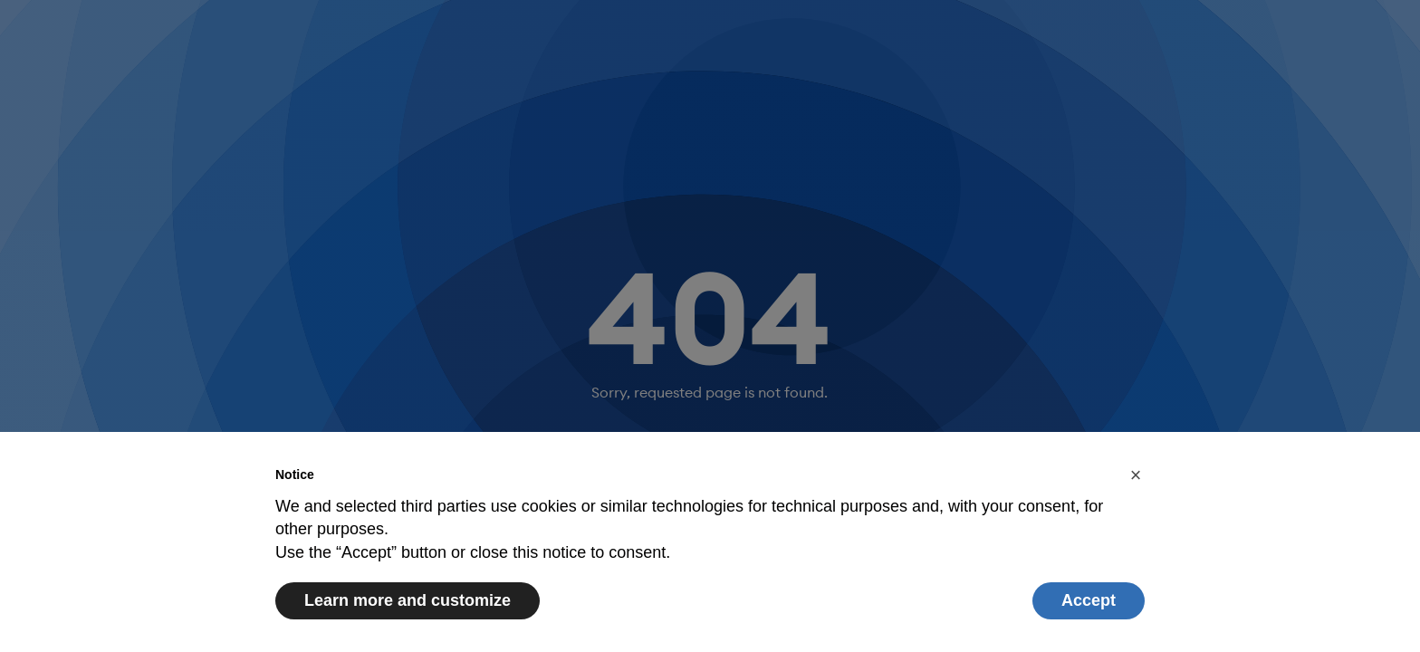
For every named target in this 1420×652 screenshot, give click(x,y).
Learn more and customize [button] (407, 600)
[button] (1135, 475)
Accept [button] (1088, 600)
